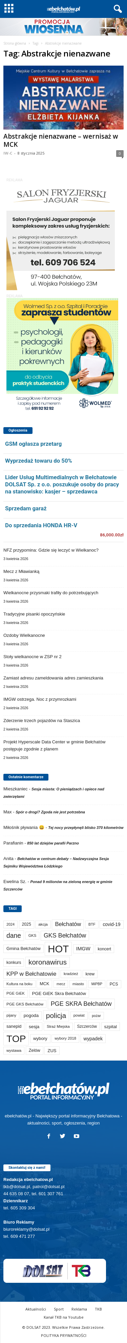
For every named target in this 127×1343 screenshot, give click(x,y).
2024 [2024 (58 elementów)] (10, 924)
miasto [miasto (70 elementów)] (78, 984)
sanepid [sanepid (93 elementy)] (13, 1026)
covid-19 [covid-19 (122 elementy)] (111, 924)
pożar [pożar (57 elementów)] (96, 1016)
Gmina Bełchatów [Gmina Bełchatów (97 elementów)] (23, 948)
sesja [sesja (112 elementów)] (34, 1026)
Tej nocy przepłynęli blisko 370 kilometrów (85, 828)
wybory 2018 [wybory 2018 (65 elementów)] (65, 1038)
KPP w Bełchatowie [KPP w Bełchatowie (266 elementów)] (31, 974)
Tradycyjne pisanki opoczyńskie (34, 614)
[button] (116, 9)
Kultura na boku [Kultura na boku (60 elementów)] (19, 984)
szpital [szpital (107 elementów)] (110, 1026)
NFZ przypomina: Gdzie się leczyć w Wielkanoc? (51, 550)
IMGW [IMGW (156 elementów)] (83, 948)
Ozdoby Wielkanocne (24, 635)
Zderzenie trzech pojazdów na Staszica (41, 720)
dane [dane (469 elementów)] (13, 935)
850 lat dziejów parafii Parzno (53, 843)
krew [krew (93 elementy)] (90, 974)
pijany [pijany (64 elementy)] (11, 1015)
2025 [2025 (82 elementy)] (26, 924)
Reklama (79, 1309)
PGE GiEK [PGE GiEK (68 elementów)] (15, 993)
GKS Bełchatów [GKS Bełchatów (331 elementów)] (65, 935)
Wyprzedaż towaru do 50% (38, 460)
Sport (59, 1309)
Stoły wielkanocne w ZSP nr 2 (32, 656)
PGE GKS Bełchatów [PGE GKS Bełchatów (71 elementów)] (24, 1004)
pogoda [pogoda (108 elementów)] (31, 1015)
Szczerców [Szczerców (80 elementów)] (87, 1026)
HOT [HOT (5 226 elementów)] (58, 948)
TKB (98, 1309)
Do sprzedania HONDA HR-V (41, 525)
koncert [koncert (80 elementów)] (104, 949)
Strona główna (14, 43)
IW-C (7, 153)
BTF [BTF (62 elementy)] (92, 924)
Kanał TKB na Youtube (64, 1317)
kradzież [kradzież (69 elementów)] (71, 974)
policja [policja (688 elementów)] (56, 1015)
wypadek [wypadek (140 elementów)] (93, 1038)
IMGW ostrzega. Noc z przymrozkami (39, 699)
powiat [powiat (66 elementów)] (79, 1015)
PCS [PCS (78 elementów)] (114, 984)
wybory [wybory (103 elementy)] (40, 1038)
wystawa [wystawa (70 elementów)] (13, 1050)
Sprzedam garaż (25, 508)
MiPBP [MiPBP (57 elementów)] (97, 984)
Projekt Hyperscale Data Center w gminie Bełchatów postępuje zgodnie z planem (54, 745)
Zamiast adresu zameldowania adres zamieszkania (53, 677)
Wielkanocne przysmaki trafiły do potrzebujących (50, 592)
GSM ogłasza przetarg (33, 443)
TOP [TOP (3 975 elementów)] (16, 1038)
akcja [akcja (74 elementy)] (43, 924)
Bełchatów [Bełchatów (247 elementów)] (68, 924)
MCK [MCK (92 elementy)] (44, 983)
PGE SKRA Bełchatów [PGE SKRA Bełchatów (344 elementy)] (81, 1003)
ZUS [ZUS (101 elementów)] (51, 1050)
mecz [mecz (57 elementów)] (61, 984)
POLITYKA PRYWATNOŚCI (63, 1335)
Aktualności (35, 1309)
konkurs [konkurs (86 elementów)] (13, 962)
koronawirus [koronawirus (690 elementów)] (47, 962)
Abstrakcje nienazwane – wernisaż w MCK (60, 140)
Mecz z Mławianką (21, 571)
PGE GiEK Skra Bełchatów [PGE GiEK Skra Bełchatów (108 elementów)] (59, 993)
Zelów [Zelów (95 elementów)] (34, 1050)
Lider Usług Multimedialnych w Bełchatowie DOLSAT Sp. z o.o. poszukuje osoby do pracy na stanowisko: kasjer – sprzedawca (62, 484)
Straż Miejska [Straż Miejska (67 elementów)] (58, 1026)
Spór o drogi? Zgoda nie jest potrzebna (50, 812)
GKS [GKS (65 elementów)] (32, 935)
